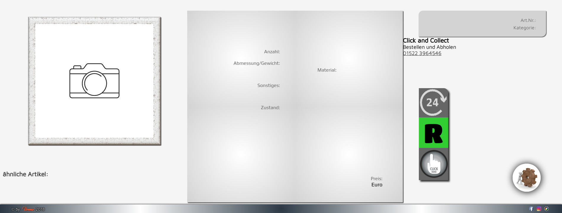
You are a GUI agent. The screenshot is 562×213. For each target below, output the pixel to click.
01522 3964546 (422, 53)
